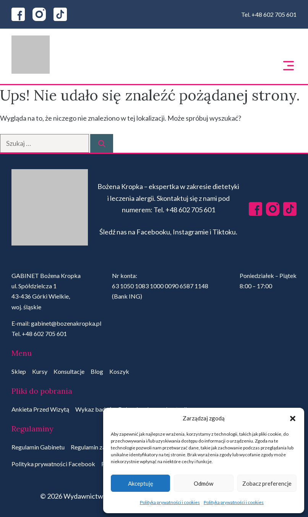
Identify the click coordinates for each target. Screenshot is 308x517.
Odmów (203, 483)
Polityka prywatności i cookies (170, 502)
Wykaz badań (93, 409)
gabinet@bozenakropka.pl (66, 323)
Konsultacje (68, 371)
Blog (97, 371)
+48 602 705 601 (274, 14)
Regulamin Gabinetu (38, 447)
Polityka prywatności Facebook (53, 463)
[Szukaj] (101, 143)
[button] (293, 418)
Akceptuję (140, 483)
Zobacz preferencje (267, 483)
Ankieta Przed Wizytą (40, 409)
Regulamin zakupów (97, 447)
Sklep (18, 371)
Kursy (39, 371)
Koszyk (119, 371)
